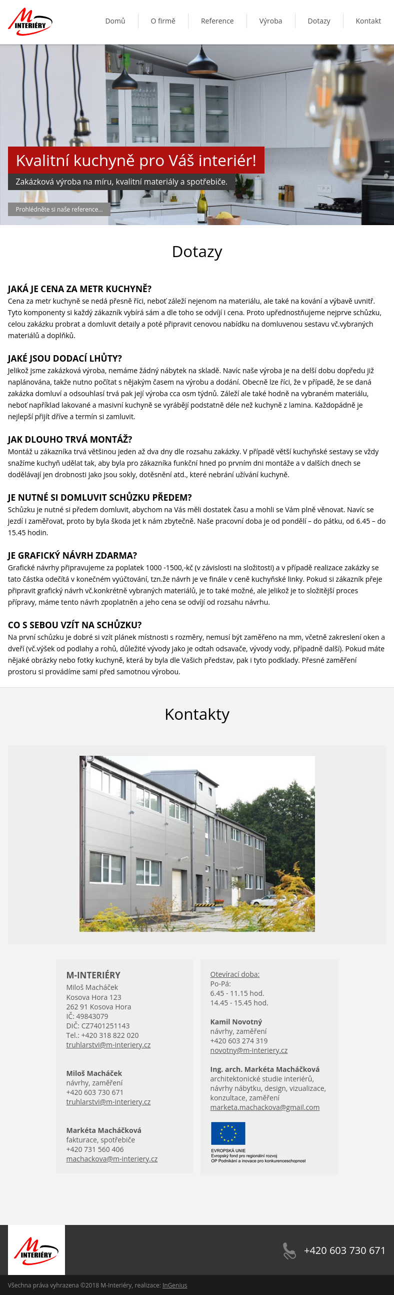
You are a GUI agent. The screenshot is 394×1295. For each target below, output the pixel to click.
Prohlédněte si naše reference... (59, 209)
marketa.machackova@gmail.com (265, 1107)
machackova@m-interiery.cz (112, 1158)
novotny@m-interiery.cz (249, 1050)
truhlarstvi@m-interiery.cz (108, 1044)
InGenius (175, 1285)
